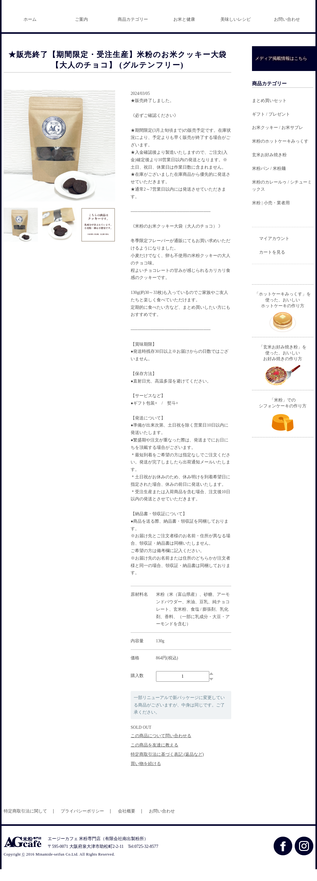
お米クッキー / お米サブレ (277, 139)
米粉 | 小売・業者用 (271, 214)
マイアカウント (274, 250)
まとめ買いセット (269, 112)
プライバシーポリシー (82, 823)
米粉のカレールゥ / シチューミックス (282, 198)
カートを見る (272, 264)
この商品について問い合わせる (161, 747)
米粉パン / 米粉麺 (269, 180)
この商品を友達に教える (154, 757)
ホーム (30, 31)
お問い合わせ (287, 31)
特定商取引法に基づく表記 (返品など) (167, 766)
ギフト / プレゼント (271, 126)
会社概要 (126, 823)
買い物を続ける (146, 775)
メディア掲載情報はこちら (281, 70)
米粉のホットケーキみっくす (280, 153)
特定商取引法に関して (25, 823)
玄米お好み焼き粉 (269, 166)
